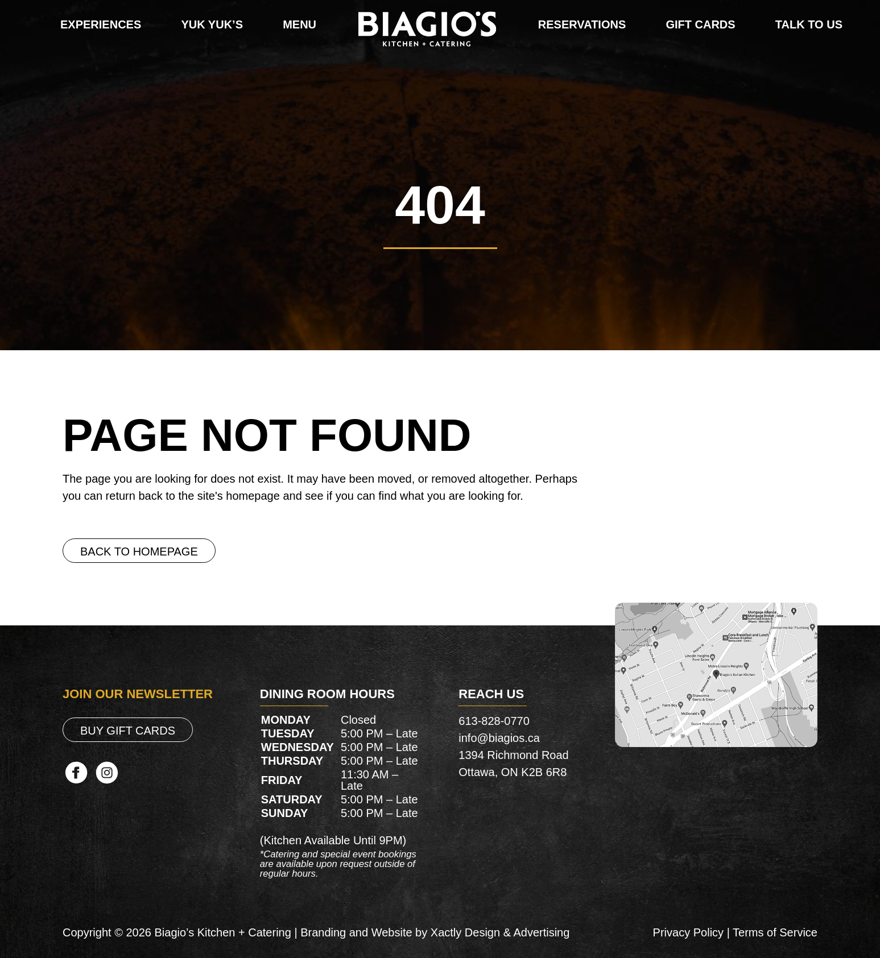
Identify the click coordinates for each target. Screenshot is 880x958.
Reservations (582, 24)
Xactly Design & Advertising (500, 932)
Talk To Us (808, 24)
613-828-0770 (494, 721)
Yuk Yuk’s (212, 24)
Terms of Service (775, 932)
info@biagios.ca (499, 738)
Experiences (100, 24)
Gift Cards (700, 24)
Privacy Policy (688, 932)
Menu (299, 24)
